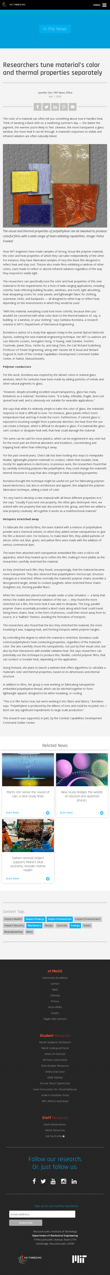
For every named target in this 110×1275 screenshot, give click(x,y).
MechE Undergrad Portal (55, 1048)
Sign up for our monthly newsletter (56, 1206)
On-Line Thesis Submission (55, 1083)
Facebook (37, 107)
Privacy (55, 1001)
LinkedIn (55, 107)
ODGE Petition (55, 1077)
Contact (55, 983)
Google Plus (64, 107)
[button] (100, 5)
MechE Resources (55, 1130)
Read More (28, 813)
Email (73, 107)
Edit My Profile (55, 1136)
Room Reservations (55, 1124)
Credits (55, 1013)
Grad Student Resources (55, 1066)
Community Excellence (55, 978)
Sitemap (55, 995)
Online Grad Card (55, 1072)
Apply (55, 989)
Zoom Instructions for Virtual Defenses (55, 1089)
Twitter (46, 107)
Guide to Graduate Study (55, 1095)
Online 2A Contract (55, 1054)
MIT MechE (14, 5)
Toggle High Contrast (55, 1019)
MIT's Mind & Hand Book (55, 1101)
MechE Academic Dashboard (55, 1042)
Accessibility (55, 1007)
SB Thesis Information (55, 1060)
